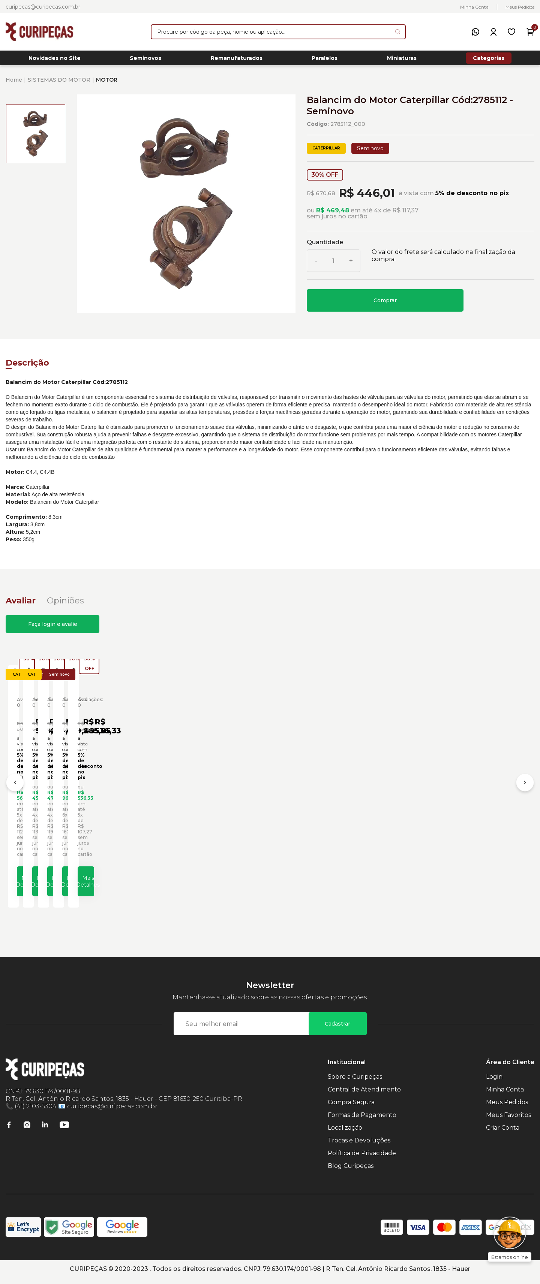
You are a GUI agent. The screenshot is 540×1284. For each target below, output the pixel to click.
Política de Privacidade (362, 1159)
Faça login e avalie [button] (52, 628)
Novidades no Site (54, 60)
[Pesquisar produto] (397, 31)
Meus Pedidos (520, 7)
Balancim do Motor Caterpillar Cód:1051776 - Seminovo (71, 809)
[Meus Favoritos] (511, 31)
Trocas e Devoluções (359, 1146)
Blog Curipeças (351, 1171)
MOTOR (106, 84)
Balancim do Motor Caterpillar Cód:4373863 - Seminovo (467, 809)
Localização (345, 1133)
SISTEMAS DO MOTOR (59, 84)
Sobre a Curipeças (355, 1082)
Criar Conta (502, 1133)
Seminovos (145, 60)
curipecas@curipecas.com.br (43, 6)
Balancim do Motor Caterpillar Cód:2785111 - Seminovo (335, 809)
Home (14, 84)
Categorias (488, 60)
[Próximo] (525, 789)
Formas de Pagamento (362, 1120)
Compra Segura (351, 1108)
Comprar (385, 304)
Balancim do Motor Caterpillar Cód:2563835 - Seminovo (203, 809)
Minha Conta (474, 7)
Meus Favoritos (508, 1120)
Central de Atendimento (364, 1095)
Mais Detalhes (77, 884)
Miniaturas (402, 60)
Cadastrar (337, 1029)
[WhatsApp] (475, 32)
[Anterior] (15, 789)
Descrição (27, 367)
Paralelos (325, 60)
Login (494, 1082)
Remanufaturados (236, 60)
